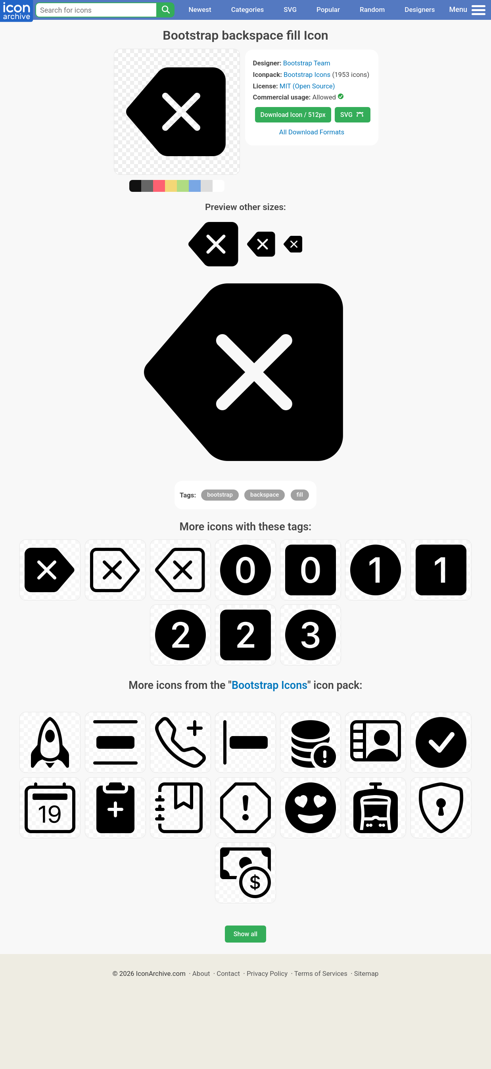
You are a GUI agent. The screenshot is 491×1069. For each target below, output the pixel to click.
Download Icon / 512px (293, 115)
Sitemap (366, 973)
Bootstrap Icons (307, 74)
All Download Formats (312, 132)
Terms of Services (320, 973)
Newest (199, 9)
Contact (228, 973)
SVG (290, 9)
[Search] (165, 9)
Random (372, 9)
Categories (247, 9)
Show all (245, 934)
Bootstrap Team (306, 63)
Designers (420, 9)
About (201, 973)
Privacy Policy (267, 973)
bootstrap (220, 494)
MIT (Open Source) (307, 86)
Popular (328, 9)
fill (300, 494)
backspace (264, 494)
